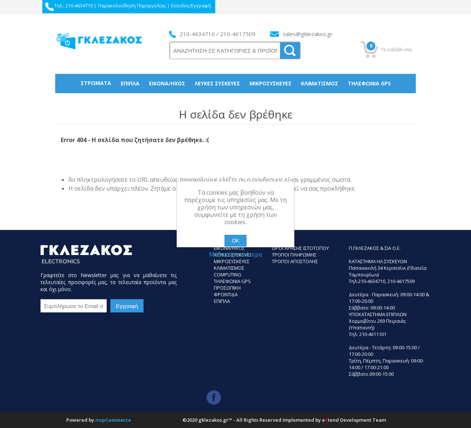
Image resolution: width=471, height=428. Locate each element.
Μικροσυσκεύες (270, 83)
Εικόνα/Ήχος (167, 83)
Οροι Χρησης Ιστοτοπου (300, 248)
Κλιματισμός (319, 83)
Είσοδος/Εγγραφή (191, 5)
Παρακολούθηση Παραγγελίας (132, 5)
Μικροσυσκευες (231, 261)
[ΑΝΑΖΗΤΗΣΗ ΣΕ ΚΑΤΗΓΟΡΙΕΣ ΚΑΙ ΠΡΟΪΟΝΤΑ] (225, 50)
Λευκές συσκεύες (217, 83)
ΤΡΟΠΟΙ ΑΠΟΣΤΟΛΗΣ (295, 261)
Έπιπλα (130, 83)
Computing (227, 274)
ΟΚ (235, 241)
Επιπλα (222, 301)
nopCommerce (113, 420)
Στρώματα (96, 82)
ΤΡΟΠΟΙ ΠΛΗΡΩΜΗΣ (294, 254)
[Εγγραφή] (73, 305)
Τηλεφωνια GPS (232, 281)
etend (330, 420)
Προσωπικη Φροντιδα (227, 291)
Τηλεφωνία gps (369, 83)
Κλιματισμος (229, 268)
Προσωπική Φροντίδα (235, 102)
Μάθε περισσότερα (235, 254)
